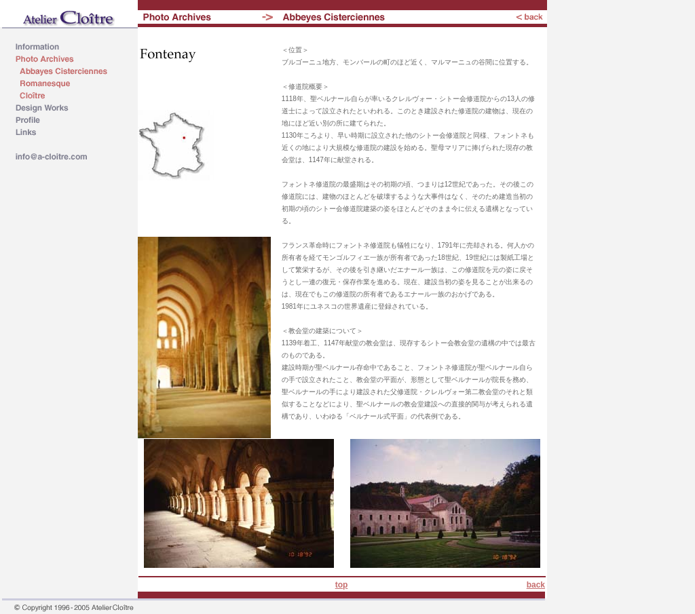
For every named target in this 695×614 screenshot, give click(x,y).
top (341, 585)
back (536, 585)
